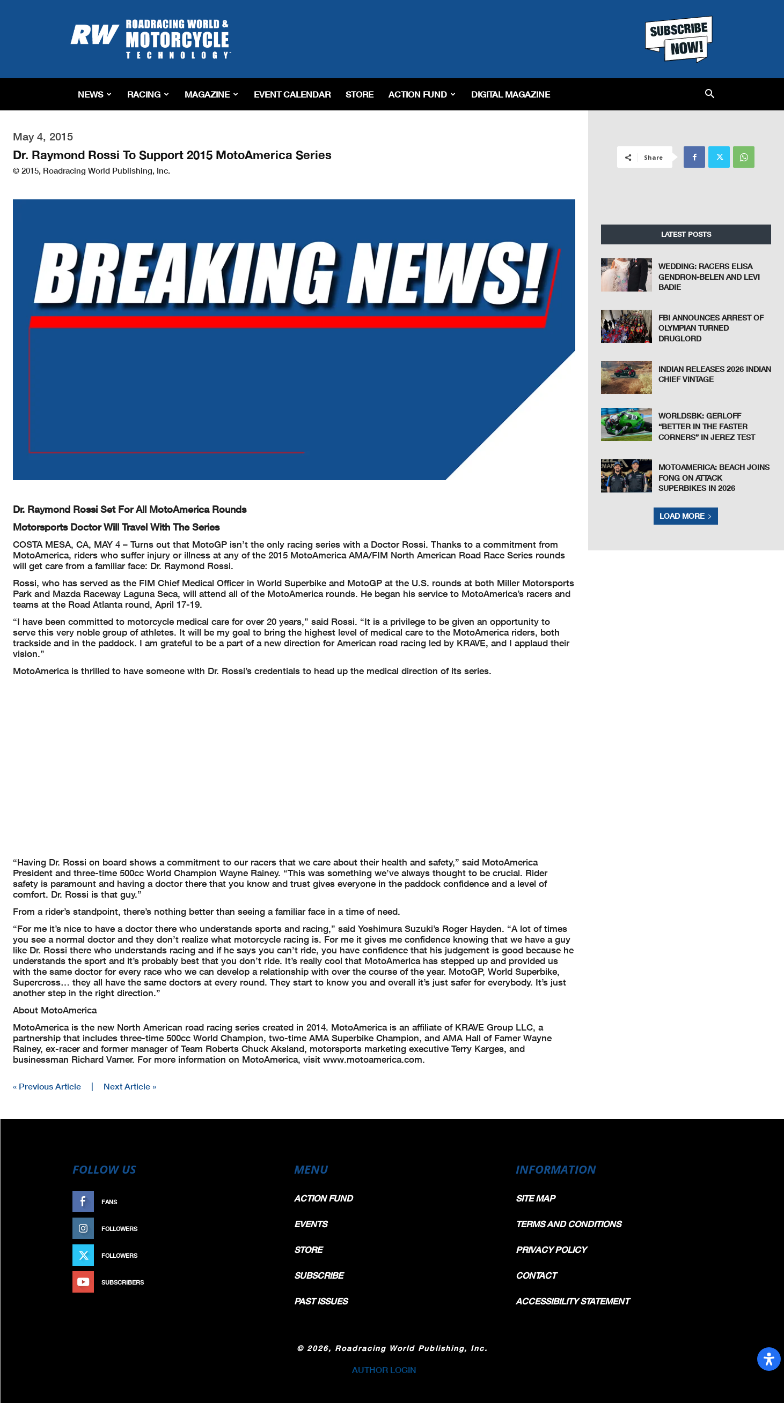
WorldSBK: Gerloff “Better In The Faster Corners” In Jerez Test (706, 426)
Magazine (211, 94)
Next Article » (130, 1086)
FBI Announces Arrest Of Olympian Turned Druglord (711, 328)
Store (359, 94)
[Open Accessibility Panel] (769, 1359)
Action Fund (422, 94)
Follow (256, 1228)
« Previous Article (47, 1086)
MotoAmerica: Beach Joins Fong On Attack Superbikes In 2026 (714, 477)
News (95, 94)
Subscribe (251, 1282)
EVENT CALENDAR (292, 94)
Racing (148, 94)
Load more (686, 515)
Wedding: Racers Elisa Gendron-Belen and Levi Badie (709, 277)
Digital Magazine (510, 94)
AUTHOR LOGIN (384, 1369)
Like (261, 1201)
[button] (709, 94)
